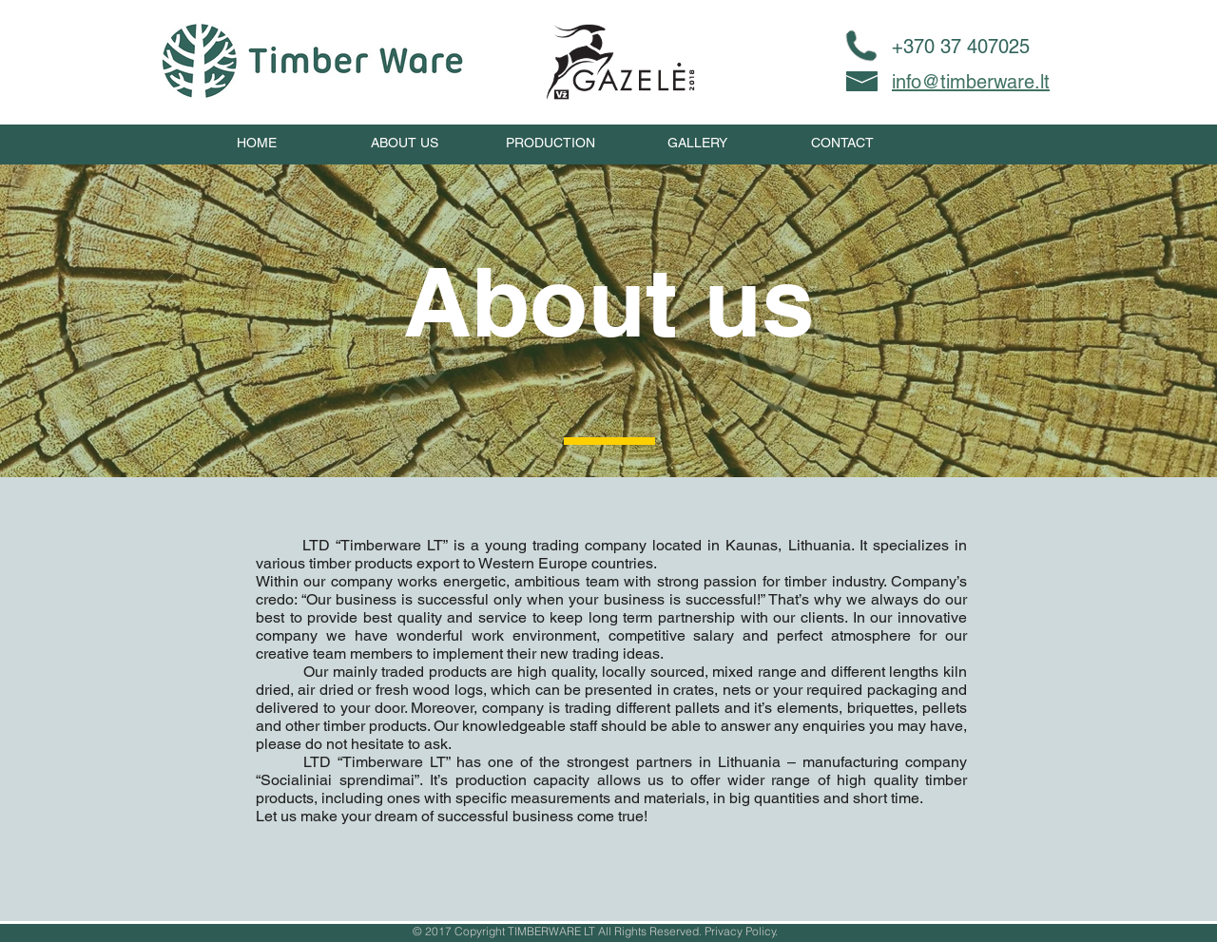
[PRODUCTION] (550, 144)
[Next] (1113, 699)
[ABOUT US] (404, 144)
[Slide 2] (608, 873)
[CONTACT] (842, 144)
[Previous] (103, 699)
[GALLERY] (697, 144)
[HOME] (256, 144)
